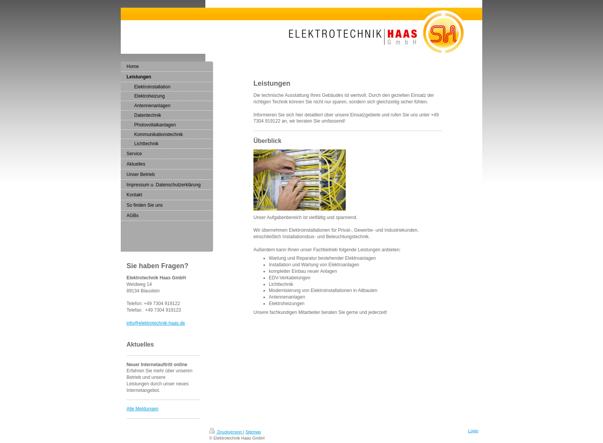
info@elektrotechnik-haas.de (156, 323)
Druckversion (226, 432)
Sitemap (253, 432)
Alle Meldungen (142, 408)
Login (473, 430)
